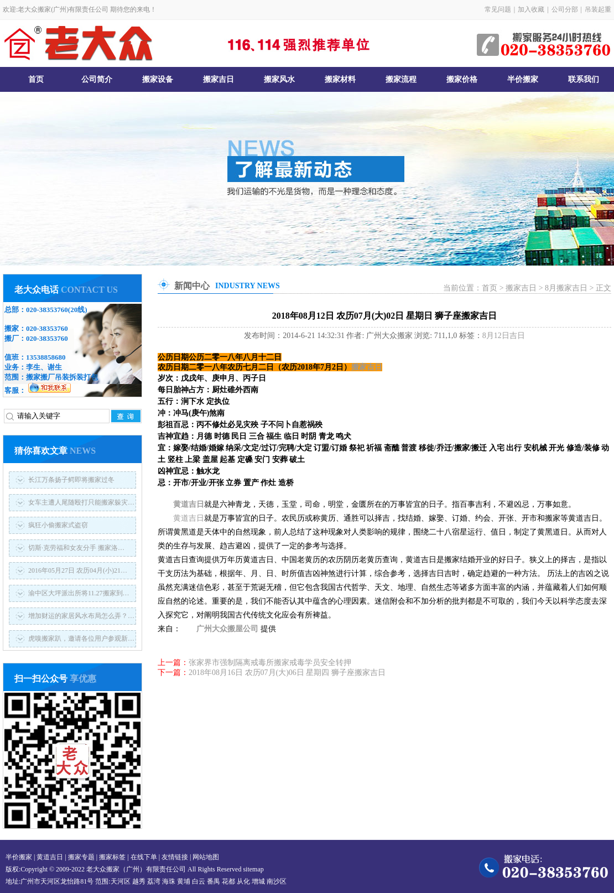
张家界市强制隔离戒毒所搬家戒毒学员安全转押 (270, 662)
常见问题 (498, 9)
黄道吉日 (188, 504)
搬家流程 (401, 79)
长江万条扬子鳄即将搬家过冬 (71, 480)
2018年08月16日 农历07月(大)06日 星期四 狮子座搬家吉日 (287, 672)
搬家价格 (461, 79)
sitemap (253, 869)
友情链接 (175, 857)
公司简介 (96, 79)
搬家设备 (157, 79)
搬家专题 (81, 857)
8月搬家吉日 (566, 288)
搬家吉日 (218, 79)
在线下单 (144, 857)
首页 (36, 79)
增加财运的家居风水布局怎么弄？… (81, 616)
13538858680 (46, 357)
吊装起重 (598, 9)
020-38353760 (47, 309)
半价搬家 (522, 79)
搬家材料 (340, 79)
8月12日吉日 (503, 335)
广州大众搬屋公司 (227, 629)
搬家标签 (112, 857)
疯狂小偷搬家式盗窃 (58, 525)
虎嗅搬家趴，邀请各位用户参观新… (81, 638)
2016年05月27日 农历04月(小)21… (77, 570)
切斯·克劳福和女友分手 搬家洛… (76, 548)
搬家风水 (279, 79)
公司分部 (564, 9)
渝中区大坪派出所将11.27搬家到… (78, 593)
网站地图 (205, 857)
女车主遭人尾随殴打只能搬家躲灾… (81, 502)
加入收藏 (531, 9)
